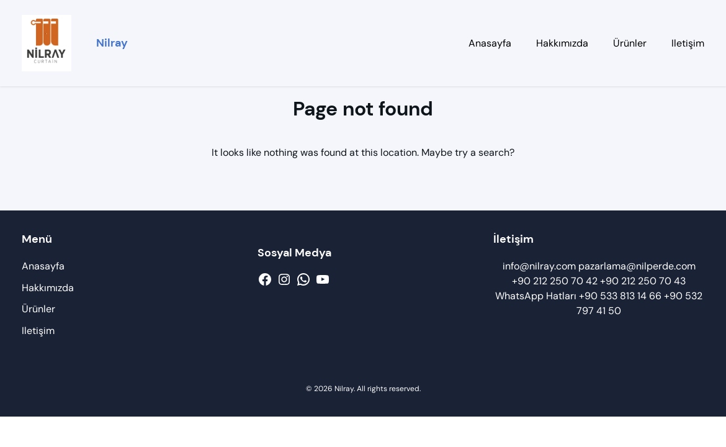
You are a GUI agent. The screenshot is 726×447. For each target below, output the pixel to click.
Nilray (112, 42)
